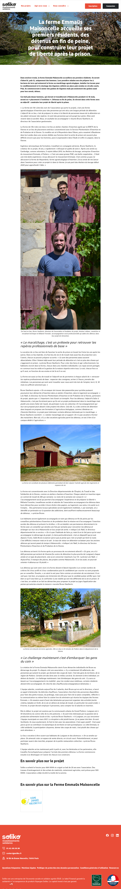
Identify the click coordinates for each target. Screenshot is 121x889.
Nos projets (26, 6)
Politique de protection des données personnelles (58, 868)
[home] (11, 6)
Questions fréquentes (11, 868)
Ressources (114, 868)
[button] (11, 884)
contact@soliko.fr (13, 853)
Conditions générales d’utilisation (94, 868)
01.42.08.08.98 (13, 848)
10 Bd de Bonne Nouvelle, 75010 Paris (22, 858)
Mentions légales (29, 868)
